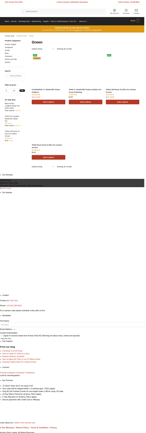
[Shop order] (43, 47)
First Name (4, 320)
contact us (77, 29)
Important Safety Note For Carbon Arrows (19, 361)
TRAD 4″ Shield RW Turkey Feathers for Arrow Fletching (85, 89)
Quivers (7, 61)
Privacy (53, 426)
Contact (136, 11)
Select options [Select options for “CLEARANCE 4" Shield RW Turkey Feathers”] (48, 101)
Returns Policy (22, 426)
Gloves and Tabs (11, 58)
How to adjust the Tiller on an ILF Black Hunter (21, 358)
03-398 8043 (135, 2)
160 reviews (7, 187)
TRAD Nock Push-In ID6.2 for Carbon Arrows (47, 145)
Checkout (126, 11)
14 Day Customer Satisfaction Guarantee (72, 2)
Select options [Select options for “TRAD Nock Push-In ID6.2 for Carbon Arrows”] (48, 156)
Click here (14, 299)
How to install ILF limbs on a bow (15, 352)
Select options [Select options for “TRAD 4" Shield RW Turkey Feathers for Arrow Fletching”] (85, 101)
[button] (135, 20)
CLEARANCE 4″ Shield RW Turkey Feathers (46, 89)
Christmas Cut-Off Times (12, 349)
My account (114, 11)
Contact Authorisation (9, 332)
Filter (22, 89)
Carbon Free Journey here (24, 421)
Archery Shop (9, 34)
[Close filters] (25, 40)
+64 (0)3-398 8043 (14, 304)
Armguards (9, 46)
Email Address (6, 328)
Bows (7, 52)
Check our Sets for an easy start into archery (72, 26)
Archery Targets (10, 43)
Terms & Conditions (39, 426)
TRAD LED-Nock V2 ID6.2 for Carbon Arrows (121, 89)
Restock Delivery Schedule (13, 355)
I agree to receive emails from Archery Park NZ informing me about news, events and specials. (41, 334)
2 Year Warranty (7, 426)
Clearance (8, 55)
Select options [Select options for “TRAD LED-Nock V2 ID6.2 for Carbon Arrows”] (122, 101)
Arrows (7, 49)
